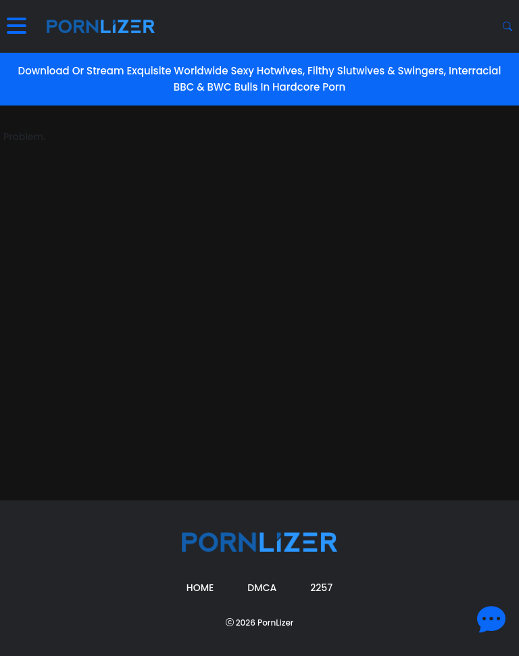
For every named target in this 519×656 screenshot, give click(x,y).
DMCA (261, 587)
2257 (321, 587)
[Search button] (507, 26)
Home (200, 587)
